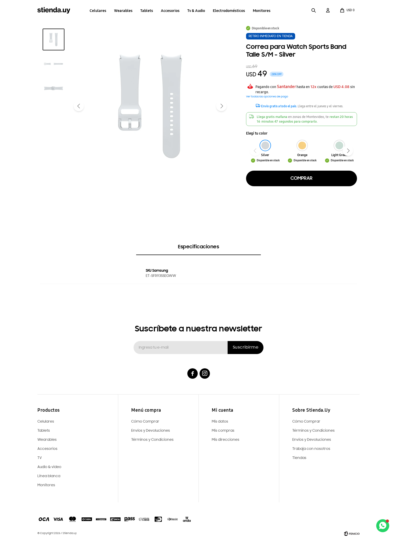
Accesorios (170, 10)
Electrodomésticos (229, 10)
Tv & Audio (196, 10)
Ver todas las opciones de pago (267, 96)
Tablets (146, 10)
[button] (313, 10)
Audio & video (49, 467)
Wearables (123, 10)
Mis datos (220, 422)
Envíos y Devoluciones (311, 440)
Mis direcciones (225, 440)
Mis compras (223, 431)
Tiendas (299, 458)
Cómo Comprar (306, 422)
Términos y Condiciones (313, 431)
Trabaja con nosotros (311, 449)
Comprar (301, 178)
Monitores (261, 10)
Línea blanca (48, 476)
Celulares (98, 10)
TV (39, 458)
